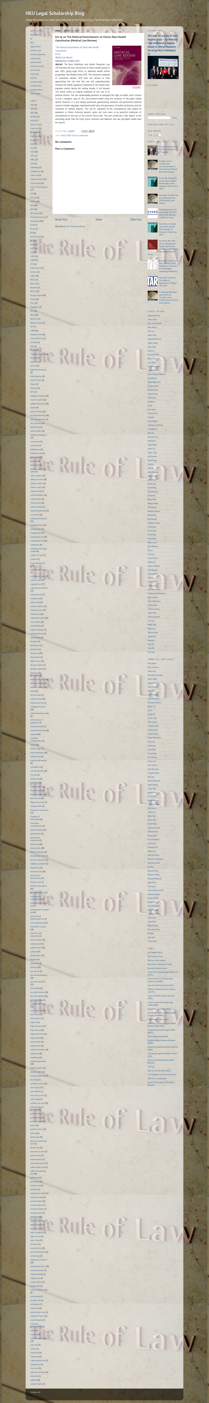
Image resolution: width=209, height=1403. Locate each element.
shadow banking (36, 1274)
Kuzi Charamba (153, 839)
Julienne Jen (152, 476)
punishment (35, 1181)
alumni (33, 407)
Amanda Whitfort (155, 339)
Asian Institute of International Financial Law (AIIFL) (160, 980)
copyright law (35, 584)
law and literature (37, 992)
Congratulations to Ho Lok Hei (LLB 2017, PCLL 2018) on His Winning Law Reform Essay (168, 213)
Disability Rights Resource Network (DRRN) (161, 1041)
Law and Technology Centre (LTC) (161, 985)
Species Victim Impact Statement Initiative (161, 1083)
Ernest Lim (152, 761)
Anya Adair (152, 346)
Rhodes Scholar (36, 322)
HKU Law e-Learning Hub (157, 1078)
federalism (34, 782)
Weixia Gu (151, 628)
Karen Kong (152, 823)
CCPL (32, 151)
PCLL (32, 303)
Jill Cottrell (152, 796)
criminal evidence (37, 606)
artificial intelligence (38, 435)
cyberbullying (35, 637)
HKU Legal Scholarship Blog (55, 13)
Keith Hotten (153, 831)
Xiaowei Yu (152, 636)
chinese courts (36, 487)
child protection (36, 479)
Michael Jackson (154, 511)
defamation (35, 645)
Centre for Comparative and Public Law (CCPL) (163, 973)
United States (35, 380)
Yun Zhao (151, 652)
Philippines (34, 307)
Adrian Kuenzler (154, 315)
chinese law (35, 491)
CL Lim (150, 710)
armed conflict (36, 431)
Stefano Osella (154, 589)
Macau (33, 283)
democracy (34, 653)
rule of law (34, 1240)
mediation (34, 1057)
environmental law (37, 730)
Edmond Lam (153, 389)
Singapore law (36, 334)
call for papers (36, 475)
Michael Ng (152, 515)
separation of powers (38, 1259)
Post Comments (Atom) (75, 226)
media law (34, 1053)
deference (34, 649)
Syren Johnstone (154, 601)
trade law (34, 1352)
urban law (34, 1376)
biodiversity (34, 465)
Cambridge (34, 167)
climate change (36, 506)
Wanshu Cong (153, 925)
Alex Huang (152, 327)
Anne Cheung (153, 694)
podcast (33, 77)
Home (99, 219)
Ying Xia (151, 644)
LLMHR (33, 260)
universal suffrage (37, 1372)
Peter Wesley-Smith (155, 890)
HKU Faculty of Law (155, 956)
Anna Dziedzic (153, 686)
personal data (35, 1117)
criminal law (35, 614)
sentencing (34, 1255)
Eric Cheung (152, 757)
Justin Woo (152, 819)
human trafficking (37, 852)
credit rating (35, 602)
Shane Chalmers (154, 565)
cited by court (35, 50)
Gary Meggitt (153, 421)
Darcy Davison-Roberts (157, 374)
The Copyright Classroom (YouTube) (162, 1074)
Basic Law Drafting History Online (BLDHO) (161, 1061)
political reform (36, 1129)
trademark (34, 1356)
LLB (31, 252)
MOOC (32, 279)
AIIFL (32, 112)
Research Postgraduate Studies (160, 964)
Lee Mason (152, 843)
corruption (34, 598)
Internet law (35, 236)
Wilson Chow (153, 632)
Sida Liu (151, 577)
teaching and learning (38, 1338)
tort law (33, 1344)
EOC (32, 193)
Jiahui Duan (152, 460)
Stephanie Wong (154, 913)
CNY (31, 163)
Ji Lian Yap (151, 788)
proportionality (36, 1159)
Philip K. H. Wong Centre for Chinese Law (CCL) (161, 990)
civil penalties (35, 499)
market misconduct (38, 1049)
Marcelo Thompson (155, 859)
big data (33, 461)
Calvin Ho (151, 714)
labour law (34, 963)
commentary (35, 58)
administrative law (37, 403)
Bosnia (33, 140)
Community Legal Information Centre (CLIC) (162, 1054)
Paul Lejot (152, 886)
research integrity (37, 1208)
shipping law (35, 1278)
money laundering (37, 1075)
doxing (33, 691)
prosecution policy (37, 1163)
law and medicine (37, 996)
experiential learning (38, 760)
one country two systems (37, 1108)
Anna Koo (151, 690)
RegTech (33, 318)
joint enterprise (36, 939)
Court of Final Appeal (38, 187)
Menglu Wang (153, 503)
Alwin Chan (152, 335)
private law (34, 1147)
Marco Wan (152, 499)
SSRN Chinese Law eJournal (158, 1019)
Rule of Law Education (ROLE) (159, 1070)
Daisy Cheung (153, 733)
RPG (32, 42)
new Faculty (35, 70)
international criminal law (38, 904)
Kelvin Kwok (152, 479)
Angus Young (153, 342)
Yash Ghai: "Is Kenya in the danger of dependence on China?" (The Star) (168, 281)
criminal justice (36, 610)
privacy (33, 1133)
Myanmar (34, 287)
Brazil (32, 143)
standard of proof (37, 1316)
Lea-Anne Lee (153, 491)
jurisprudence (35, 955)
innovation (34, 867)
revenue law (35, 1216)
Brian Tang (152, 358)
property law (35, 1155)
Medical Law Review (63, 57)
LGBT (32, 248)
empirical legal (36, 698)
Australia (34, 132)
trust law (34, 1368)
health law (84, 135)
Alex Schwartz (153, 667)
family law (34, 778)
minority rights (36, 1071)
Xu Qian (151, 933)
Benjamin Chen (153, 354)
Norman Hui (152, 519)
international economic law (39, 911)
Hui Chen (151, 776)
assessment (35, 441)
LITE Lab (151, 1066)
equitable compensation (36, 739)
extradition (34, 767)
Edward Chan (153, 393)
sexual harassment (37, 1266)
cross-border (35, 621)
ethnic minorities (37, 752)
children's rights (36, 483)
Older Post (136, 219)
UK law (33, 357)
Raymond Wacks (154, 894)
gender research (36, 829)
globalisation (35, 833)
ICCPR (32, 224)
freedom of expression (39, 810)
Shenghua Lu (153, 569)
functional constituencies (36, 824)
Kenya (32, 244)
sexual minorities (37, 1270)
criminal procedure (37, 617)
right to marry (35, 1228)
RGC (31, 311)
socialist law (35, 1300)
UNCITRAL (34, 361)
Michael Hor (152, 507)
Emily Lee (151, 401)
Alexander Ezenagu (155, 675)
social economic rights (39, 1289)
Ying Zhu (151, 648)
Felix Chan (152, 409)
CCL (31, 147)
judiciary (33, 951)
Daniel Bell (152, 370)
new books (34, 74)
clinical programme (37, 54)
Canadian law (35, 171)
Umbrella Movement (38, 369)
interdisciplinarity (37, 892)
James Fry (151, 448)
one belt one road (37, 1103)
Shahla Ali (152, 562)
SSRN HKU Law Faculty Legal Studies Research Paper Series (162, 1024)
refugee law (35, 1185)
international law (37, 922)
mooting (33, 1079)
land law (33, 967)
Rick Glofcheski (153, 905)
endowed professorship (39, 713)
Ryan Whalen (153, 546)
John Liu (151, 468)
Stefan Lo (151, 585)
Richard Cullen (153, 898)
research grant (36, 85)
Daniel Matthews (154, 737)
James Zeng (152, 452)
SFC (31, 326)
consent (33, 559)
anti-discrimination (37, 415)
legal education (36, 1026)
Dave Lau (151, 741)
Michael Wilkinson (155, 878)
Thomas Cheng (153, 609)
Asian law (34, 128)
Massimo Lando (154, 862)
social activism (36, 1282)
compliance (34, 544)
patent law (34, 1113)
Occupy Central (36, 295)
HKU (32, 209)
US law (33, 365)
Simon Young (153, 581)
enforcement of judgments (36, 721)
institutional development (35, 876)
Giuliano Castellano (155, 425)
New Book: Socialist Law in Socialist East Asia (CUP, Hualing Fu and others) (168, 199)
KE (31, 38)
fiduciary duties (36, 786)
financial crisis (35, 790)
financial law (35, 798)
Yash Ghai (151, 937)
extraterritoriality (37, 770)
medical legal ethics (38, 1061)
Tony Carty (152, 921)
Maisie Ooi (152, 851)
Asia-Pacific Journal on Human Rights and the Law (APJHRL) (162, 1014)
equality (33, 734)
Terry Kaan (152, 917)
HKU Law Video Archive (157, 960)
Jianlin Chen (152, 792)
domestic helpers (37, 683)
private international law (38, 1142)
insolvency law (36, 871)
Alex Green (152, 663)
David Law (152, 745)
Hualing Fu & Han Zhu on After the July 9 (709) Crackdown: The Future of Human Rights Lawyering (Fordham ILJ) (168, 266)
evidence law (35, 756)
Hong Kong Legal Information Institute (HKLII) (163, 1048)
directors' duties (36, 665)
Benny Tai (151, 706)
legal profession (36, 1033)
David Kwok (152, 378)
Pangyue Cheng (154, 522)
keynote (33, 959)
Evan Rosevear (153, 769)
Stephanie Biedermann (156, 593)
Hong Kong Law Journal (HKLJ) (159, 1008)
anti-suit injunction (38, 419)
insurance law (35, 882)
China (63, 135)
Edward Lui (152, 397)
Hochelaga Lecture (37, 217)
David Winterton (154, 382)
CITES (32, 155)
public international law (38, 1172)
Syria (32, 346)
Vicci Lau (151, 620)
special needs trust (37, 1312)
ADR (32, 108)
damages (34, 641)
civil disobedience (37, 495)
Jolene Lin (151, 812)
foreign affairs (36, 806)
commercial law (36, 525)
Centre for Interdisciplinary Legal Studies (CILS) (160, 1003)
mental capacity (36, 1067)
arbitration (34, 427)
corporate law (36, 594)
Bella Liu (151, 350)
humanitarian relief (38, 855)
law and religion (36, 1000)
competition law (37, 540)
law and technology (38, 1003)
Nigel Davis (152, 882)
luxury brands (35, 1041)
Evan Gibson (152, 765)
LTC (31, 264)
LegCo (32, 275)
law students (35, 1018)
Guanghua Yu (153, 428)
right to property (37, 1232)
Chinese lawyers (36, 179)
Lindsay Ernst (153, 847)
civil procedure (36, 502)
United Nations (36, 376)
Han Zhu (151, 432)
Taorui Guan (152, 605)
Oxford (33, 299)
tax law (33, 1334)
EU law (33, 197)
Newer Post (61, 219)
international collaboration (35, 897)
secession (34, 1244)
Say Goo (151, 554)
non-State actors (37, 1095)
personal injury (36, 1121)
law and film (35, 988)
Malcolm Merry (153, 855)
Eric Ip (57, 54)
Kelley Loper (152, 835)
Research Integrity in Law (157, 968)
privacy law (34, 1137)
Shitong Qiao (153, 573)
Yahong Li (151, 640)
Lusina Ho (151, 495)
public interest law (37, 1167)
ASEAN (33, 120)
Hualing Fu (152, 440)
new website (35, 1091)
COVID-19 (70, 135)
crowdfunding (35, 625)
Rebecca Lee (152, 542)
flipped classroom (37, 802)
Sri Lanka (33, 342)
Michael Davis (153, 870)
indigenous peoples (38, 863)
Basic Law (34, 136)
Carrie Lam (34, 175)
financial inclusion (37, 794)
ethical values (35, 748)
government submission (35, 839)
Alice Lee (151, 331)
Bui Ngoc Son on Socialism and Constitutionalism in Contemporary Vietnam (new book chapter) (168, 166)
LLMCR (32, 256)
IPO (31, 232)
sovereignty (35, 1304)
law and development (39, 975)
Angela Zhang (153, 682)
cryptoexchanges (37, 629)
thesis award (35, 93)
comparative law (37, 536)
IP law (32, 228)
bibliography (35, 457)
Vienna (33, 384)
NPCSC (33, 291)
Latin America (35, 267)
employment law (37, 702)
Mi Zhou (151, 866)
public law (34, 1177)
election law (35, 695)
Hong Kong (34, 221)
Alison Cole (152, 678)
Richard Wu (152, 902)
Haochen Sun (153, 436)
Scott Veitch (153, 558)
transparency (35, 1364)
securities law (35, 1248)
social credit (35, 1286)
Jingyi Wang (152, 800)
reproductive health (38, 1193)
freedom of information (35, 818)
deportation (35, 657)
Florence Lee (152, 413)
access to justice (37, 399)
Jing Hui (150, 464)
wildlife (33, 1380)
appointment (35, 46)
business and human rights (38, 470)
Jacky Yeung (152, 444)
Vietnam (33, 388)
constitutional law (37, 563)
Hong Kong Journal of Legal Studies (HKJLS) (161, 1031)
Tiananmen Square (37, 354)
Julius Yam (152, 816)
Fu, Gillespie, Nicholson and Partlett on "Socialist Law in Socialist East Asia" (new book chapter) (168, 297)
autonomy (34, 445)
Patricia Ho (152, 526)
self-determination (38, 1251)
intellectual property (38, 885)
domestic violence (37, 687)
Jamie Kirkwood (154, 780)
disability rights (36, 668)
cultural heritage (37, 633)
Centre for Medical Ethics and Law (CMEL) (161, 997)
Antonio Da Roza (154, 702)
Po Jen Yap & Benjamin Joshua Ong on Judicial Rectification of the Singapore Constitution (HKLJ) (168, 183)
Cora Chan (152, 362)
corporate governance (39, 587)
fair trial (33, 774)
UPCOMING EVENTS (155, 952)
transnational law (37, 1360)
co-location (35, 514)
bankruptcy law (36, 453)
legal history (35, 1030)
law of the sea (36, 1010)
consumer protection (38, 569)
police (32, 1125)
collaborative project (38, 518)
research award (36, 81)
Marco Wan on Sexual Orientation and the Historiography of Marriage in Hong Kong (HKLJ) (167, 229)
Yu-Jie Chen (152, 941)
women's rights (36, 1383)
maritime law (35, 1045)
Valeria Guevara (154, 616)
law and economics (38, 981)
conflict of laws (36, 555)
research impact (36, 89)
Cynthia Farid (153, 729)
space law (34, 1308)
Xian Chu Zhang (154, 929)
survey (32, 1330)
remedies (34, 1189)
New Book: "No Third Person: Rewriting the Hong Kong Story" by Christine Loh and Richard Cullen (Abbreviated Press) (163, 247)
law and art (34, 971)
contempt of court (37, 576)
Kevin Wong (152, 487)
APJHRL (33, 116)
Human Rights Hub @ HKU (158, 1036)
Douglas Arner (153, 386)
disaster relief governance (35, 674)
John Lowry (152, 808)
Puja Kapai (152, 538)
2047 (32, 104)
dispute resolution (37, 679)
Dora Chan (152, 749)
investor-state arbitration (36, 934)
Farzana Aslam (153, 772)
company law (35, 532)
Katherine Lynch (154, 827)
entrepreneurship (37, 726)
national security (37, 66)
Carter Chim (152, 718)
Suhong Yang (153, 597)
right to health (36, 1224)
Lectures (33, 271)
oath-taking (35, 1099)
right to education (37, 1220)
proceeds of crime (37, 1151)
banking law (35, 449)
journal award (35, 62)
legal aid (33, 1022)
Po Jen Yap (152, 534)
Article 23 (34, 124)
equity (32, 744)
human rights (35, 848)
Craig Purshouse (154, 366)
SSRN (32, 330)
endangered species (38, 706)
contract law (35, 580)
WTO (32, 391)
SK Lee (150, 550)
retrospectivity (36, 1212)
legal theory (35, 1037)
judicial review (36, 947)
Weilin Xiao (152, 624)
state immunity (36, 1320)
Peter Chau (152, 530)
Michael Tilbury (154, 874)
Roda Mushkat (153, 909)
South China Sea (36, 338)
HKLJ (32, 205)
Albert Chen (152, 319)
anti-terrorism (36, 423)
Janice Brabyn (153, 784)
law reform (34, 1014)
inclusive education (38, 859)
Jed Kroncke (152, 456)
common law (35, 529)
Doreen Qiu (152, 753)
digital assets (35, 661)
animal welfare (36, 411)
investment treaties (38, 926)
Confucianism (35, 183)
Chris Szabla (152, 722)
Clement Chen (153, 726)
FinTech (33, 201)
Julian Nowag (153, 472)
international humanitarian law (37, 917)
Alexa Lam (152, 671)
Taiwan (33, 350)
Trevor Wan (152, 612)
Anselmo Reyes (153, 698)
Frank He (151, 417)
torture (33, 1348)
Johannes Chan (153, 804)
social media (35, 1296)
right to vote (35, 1236)
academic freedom (37, 395)
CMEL (32, 159)
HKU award (34, 34)
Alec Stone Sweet (155, 323)
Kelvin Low (152, 483)
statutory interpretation (36, 1325)
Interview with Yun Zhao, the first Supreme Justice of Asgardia (168, 149)
